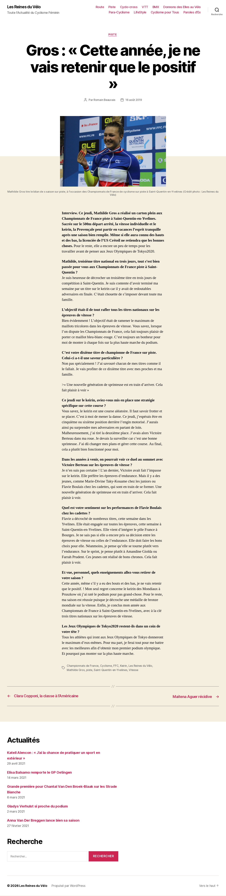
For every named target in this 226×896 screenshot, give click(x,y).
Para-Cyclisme (119, 12)
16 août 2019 (133, 100)
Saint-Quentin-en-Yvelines (111, 670)
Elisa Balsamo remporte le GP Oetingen (41, 772)
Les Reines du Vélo (25, 7)
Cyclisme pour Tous (165, 12)
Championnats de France (83, 666)
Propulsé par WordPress (69, 886)
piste (89, 670)
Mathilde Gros (76, 670)
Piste (112, 7)
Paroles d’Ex (192, 12)
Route (100, 7)
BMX (156, 7)
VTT (145, 7)
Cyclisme (107, 666)
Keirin (124, 666)
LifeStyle (140, 12)
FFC (116, 666)
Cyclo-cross (129, 7)
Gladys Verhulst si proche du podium (40, 806)
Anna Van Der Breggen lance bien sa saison (45, 820)
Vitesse (135, 670)
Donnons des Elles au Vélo (182, 7)
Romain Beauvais (104, 100)
